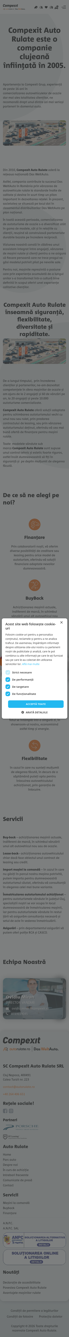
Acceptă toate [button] (36, 703)
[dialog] (34, 668)
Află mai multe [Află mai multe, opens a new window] (30, 664)
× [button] (61, 622)
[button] (34, 712)
